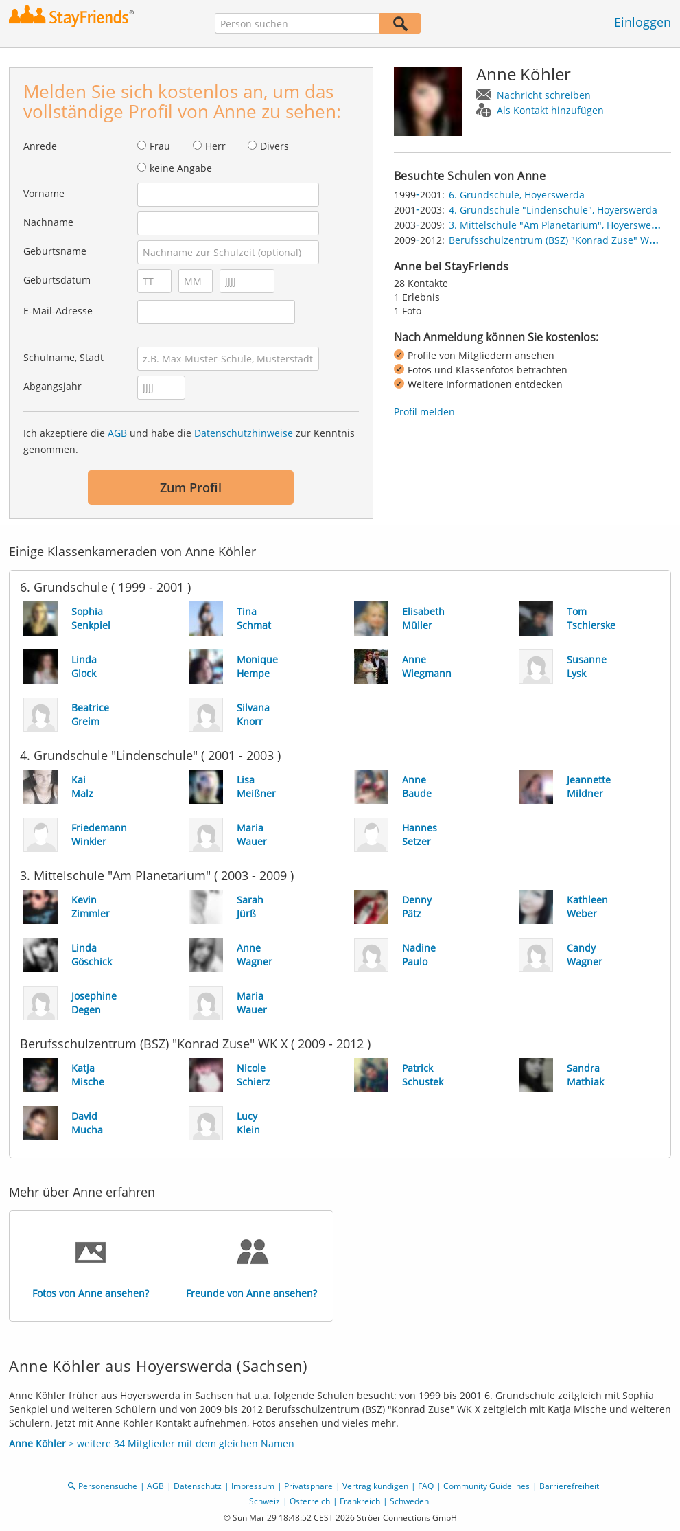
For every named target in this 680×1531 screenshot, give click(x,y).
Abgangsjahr (52, 386)
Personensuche (107, 1486)
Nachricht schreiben (544, 95)
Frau (160, 145)
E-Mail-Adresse (58, 310)
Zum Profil (191, 487)
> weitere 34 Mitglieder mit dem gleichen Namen (151, 1443)
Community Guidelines (486, 1486)
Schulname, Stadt (63, 357)
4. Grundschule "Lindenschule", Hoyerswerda (553, 209)
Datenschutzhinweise (243, 432)
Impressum (252, 1486)
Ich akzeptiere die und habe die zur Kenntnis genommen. (189, 441)
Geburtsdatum (57, 279)
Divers (274, 145)
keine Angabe (181, 167)
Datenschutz (198, 1486)
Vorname (44, 193)
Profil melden (424, 411)
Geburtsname (54, 250)
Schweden (409, 1501)
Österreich (310, 1501)
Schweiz (264, 1501)
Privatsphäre (308, 1486)
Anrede (40, 145)
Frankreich (360, 1501)
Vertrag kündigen (375, 1486)
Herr (215, 145)
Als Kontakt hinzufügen (550, 110)
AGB (117, 432)
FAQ (426, 1486)
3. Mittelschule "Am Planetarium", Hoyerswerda (558, 224)
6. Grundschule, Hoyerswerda (517, 194)
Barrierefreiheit (569, 1486)
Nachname (48, 222)
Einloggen (642, 22)
